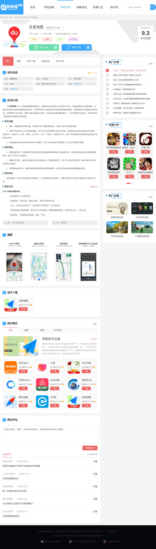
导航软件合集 (51, 339)
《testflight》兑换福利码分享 (123, 89)
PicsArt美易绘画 (17, 223)
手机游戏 (49, 7)
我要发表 (90, 448)
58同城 (63, 223)
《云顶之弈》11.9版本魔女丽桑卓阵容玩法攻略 (131, 99)
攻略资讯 (81, 7)
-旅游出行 (26, 17)
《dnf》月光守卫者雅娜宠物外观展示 (127, 85)
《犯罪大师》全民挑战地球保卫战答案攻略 (129, 94)
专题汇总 (98, 7)
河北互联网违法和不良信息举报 (82, 541)
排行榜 (114, 7)
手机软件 (65, 7)
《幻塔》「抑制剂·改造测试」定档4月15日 (129, 70)
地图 (47, 39)
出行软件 (73, 39)
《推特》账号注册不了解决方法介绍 (126, 75)
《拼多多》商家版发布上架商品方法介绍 (128, 103)
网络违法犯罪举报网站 (51, 541)
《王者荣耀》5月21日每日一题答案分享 (128, 108)
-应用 (20, 17)
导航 (34, 39)
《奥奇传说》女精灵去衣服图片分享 (126, 113)
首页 (32, 7)
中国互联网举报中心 (112, 541)
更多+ (95, 324)
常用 (60, 39)
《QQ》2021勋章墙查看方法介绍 (125, 80)
